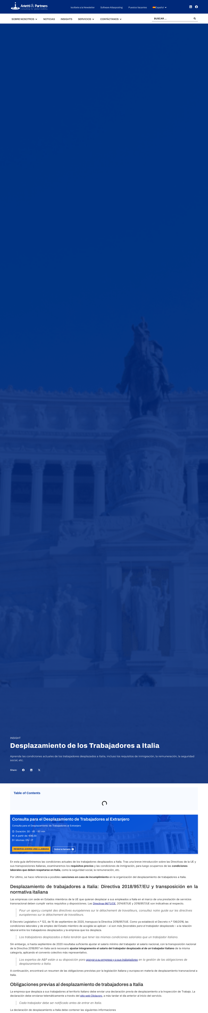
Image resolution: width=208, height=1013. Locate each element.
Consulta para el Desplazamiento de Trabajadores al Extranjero (70, 819)
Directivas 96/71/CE (104, 903)
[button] (159, 7)
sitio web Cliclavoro (91, 995)
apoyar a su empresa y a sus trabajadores (112, 959)
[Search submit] (195, 18)
